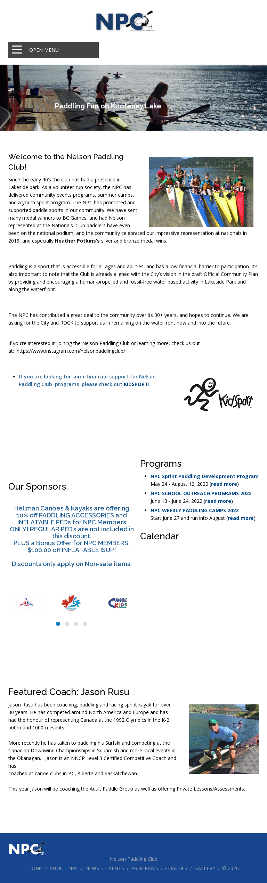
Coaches (176, 868)
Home (35, 868)
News (92, 868)
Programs (144, 868)
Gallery (204, 868)
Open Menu (44, 50)
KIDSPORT (136, 384)
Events (115, 868)
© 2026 (230, 868)
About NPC (64, 868)
